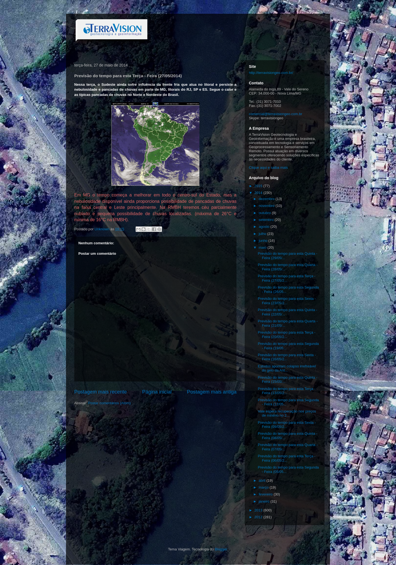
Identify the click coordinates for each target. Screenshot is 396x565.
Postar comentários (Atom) (109, 403)
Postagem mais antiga (212, 392)
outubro (265, 213)
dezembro (267, 199)
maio (263, 247)
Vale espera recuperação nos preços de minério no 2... (287, 413)
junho (263, 241)
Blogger (221, 549)
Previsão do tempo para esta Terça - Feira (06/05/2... (286, 458)
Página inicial (157, 392)
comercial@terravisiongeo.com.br (275, 114)
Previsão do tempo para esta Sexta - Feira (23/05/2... (287, 301)
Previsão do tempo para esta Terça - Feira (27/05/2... (286, 278)
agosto (265, 227)
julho (263, 234)
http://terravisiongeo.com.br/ (271, 73)
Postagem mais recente (100, 392)
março (264, 487)
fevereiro (266, 494)
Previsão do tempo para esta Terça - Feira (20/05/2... (286, 334)
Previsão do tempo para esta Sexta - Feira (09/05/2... (287, 424)
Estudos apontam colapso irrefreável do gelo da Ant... (287, 368)
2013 (258, 510)
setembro (267, 220)
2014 (258, 193)
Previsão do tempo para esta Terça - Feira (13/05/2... (286, 391)
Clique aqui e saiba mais (268, 167)
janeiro (265, 501)
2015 (258, 186)
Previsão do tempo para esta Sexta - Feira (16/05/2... (287, 357)
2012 (258, 517)
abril (262, 480)
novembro (267, 206)
